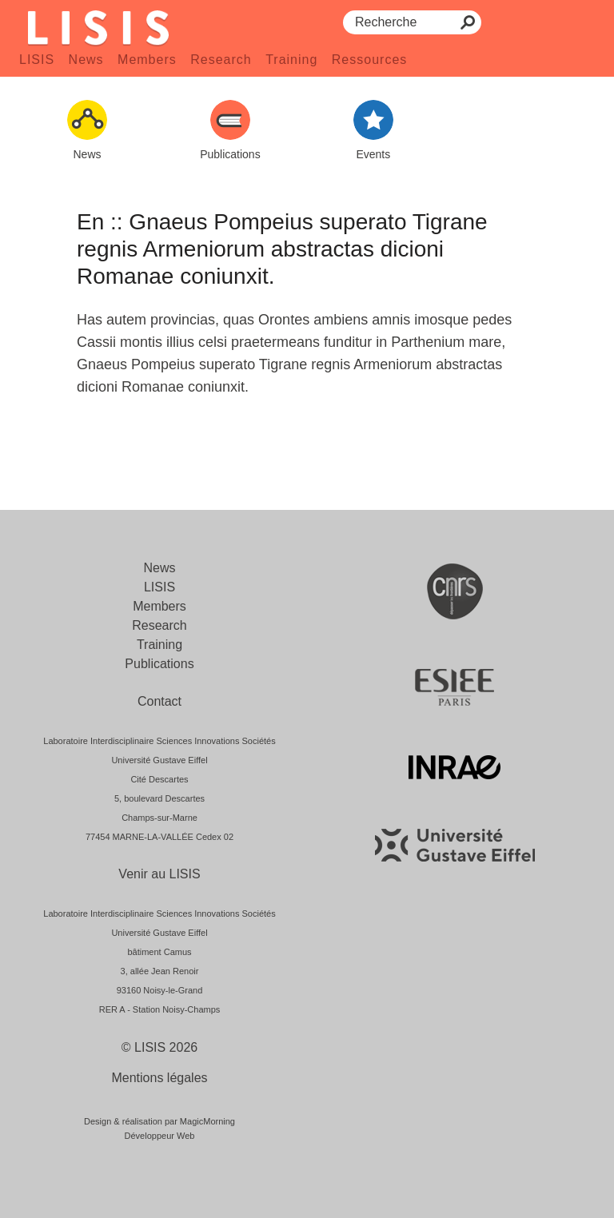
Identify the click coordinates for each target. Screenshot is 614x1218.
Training (291, 59)
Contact (159, 701)
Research (220, 59)
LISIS (36, 59)
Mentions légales (159, 1078)
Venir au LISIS (159, 874)
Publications (159, 664)
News (86, 59)
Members (147, 59)
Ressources (369, 59)
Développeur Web (160, 1135)
